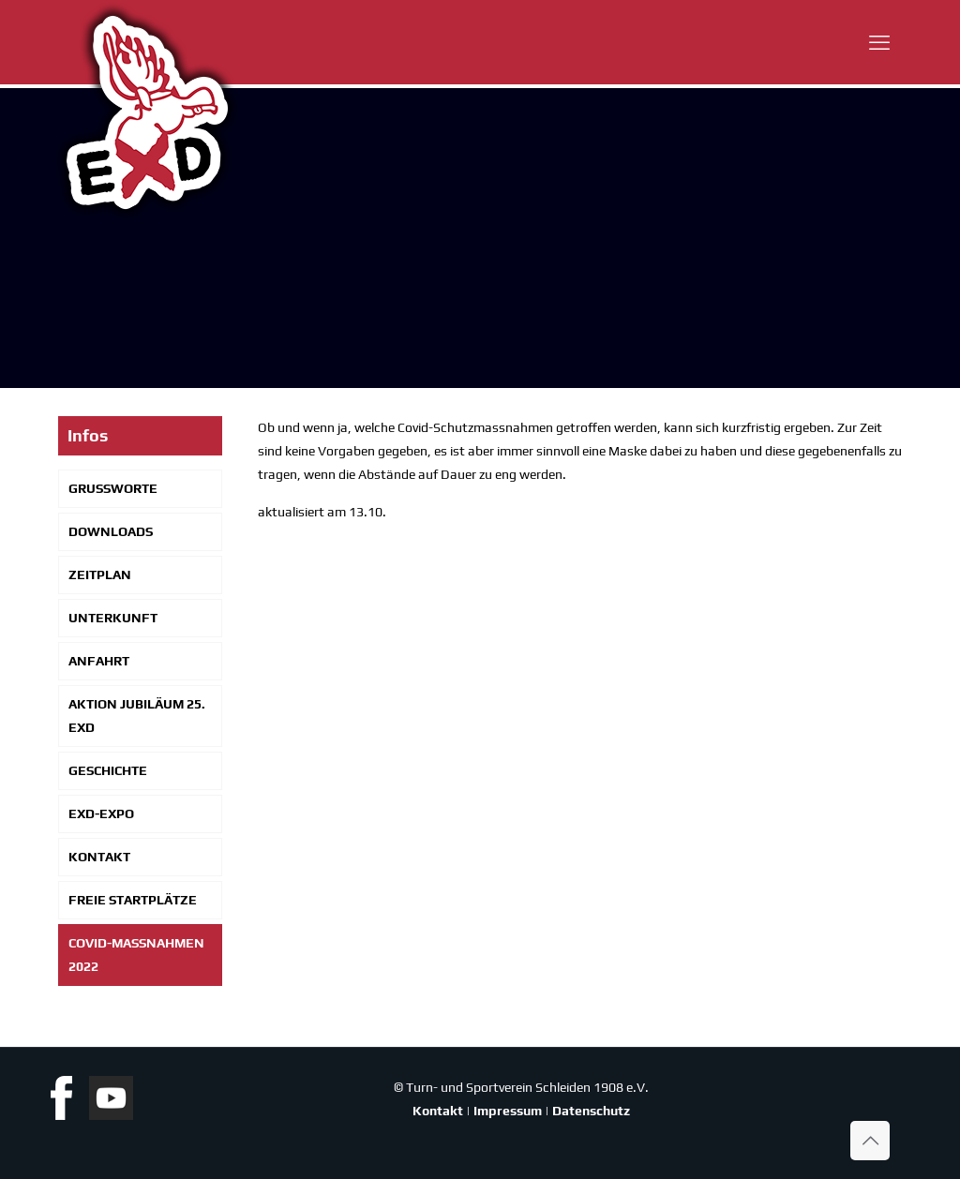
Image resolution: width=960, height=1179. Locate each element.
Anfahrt (98, 660)
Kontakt (437, 1110)
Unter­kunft (113, 617)
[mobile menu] (879, 42)
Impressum (507, 1110)
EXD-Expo (101, 813)
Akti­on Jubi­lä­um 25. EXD (136, 715)
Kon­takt (99, 856)
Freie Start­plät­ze (132, 899)
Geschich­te (107, 770)
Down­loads (110, 531)
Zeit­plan (99, 574)
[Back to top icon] (870, 1140)
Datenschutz (591, 1110)
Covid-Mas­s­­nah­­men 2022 (136, 954)
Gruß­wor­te (113, 488)
